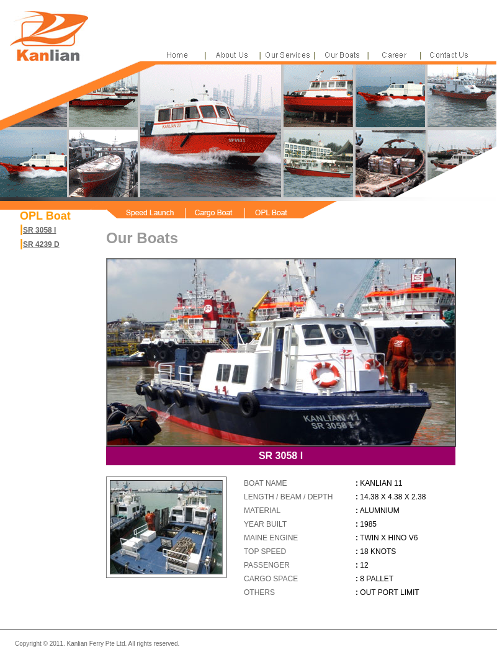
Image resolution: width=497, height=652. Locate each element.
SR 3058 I (39, 230)
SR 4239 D (41, 244)
